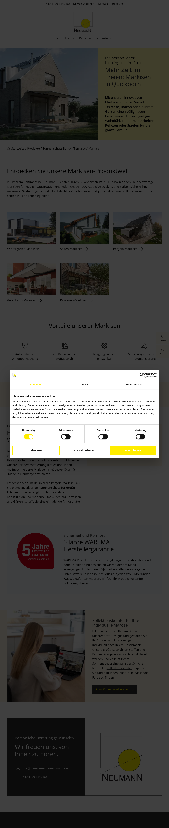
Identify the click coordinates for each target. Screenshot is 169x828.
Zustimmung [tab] (34, 384)
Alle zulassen (133, 450)
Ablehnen (36, 450)
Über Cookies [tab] (134, 384)
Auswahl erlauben (84, 450)
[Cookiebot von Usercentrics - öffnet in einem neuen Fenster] (142, 375)
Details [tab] (84, 384)
